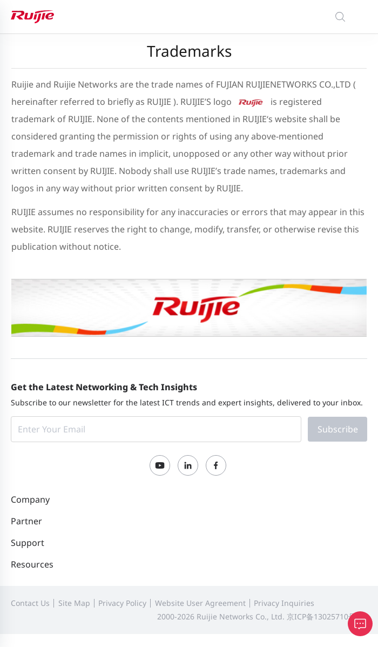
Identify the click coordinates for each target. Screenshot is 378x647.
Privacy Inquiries (284, 603)
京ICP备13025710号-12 (327, 616)
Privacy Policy (122, 603)
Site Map (74, 603)
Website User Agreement (200, 603)
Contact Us (30, 603)
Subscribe (338, 429)
